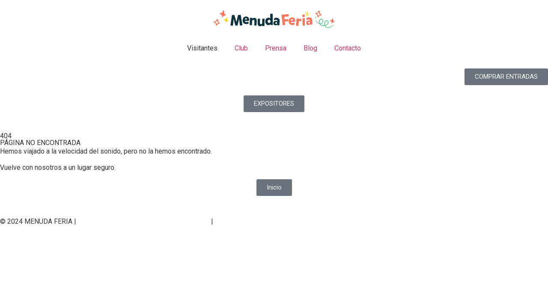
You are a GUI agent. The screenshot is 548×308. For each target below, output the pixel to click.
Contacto (347, 48)
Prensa (275, 48)
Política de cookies (179, 221)
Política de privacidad (112, 221)
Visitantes (202, 48)
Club (241, 48)
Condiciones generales (249, 221)
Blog (310, 48)
